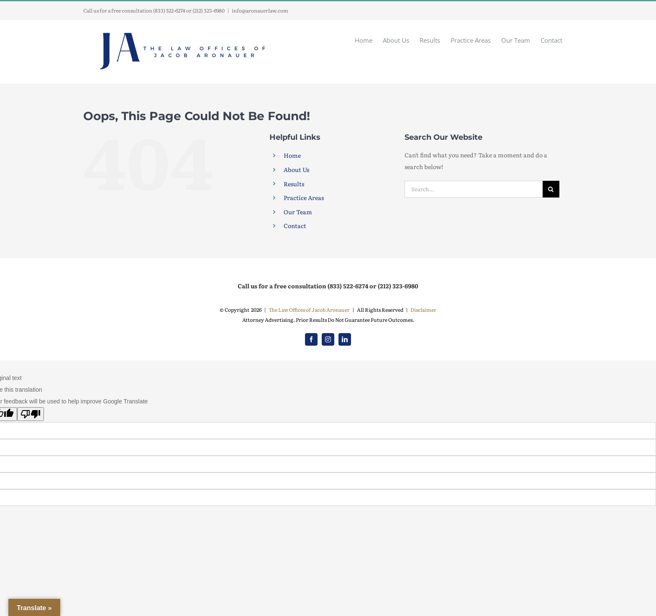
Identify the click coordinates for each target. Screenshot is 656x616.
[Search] (551, 189)
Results (294, 184)
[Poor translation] (30, 414)
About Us (296, 169)
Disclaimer (423, 309)
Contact (295, 225)
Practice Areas (304, 197)
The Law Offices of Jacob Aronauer (309, 309)
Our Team (298, 212)
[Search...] (474, 189)
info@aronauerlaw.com (260, 10)
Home (292, 155)
